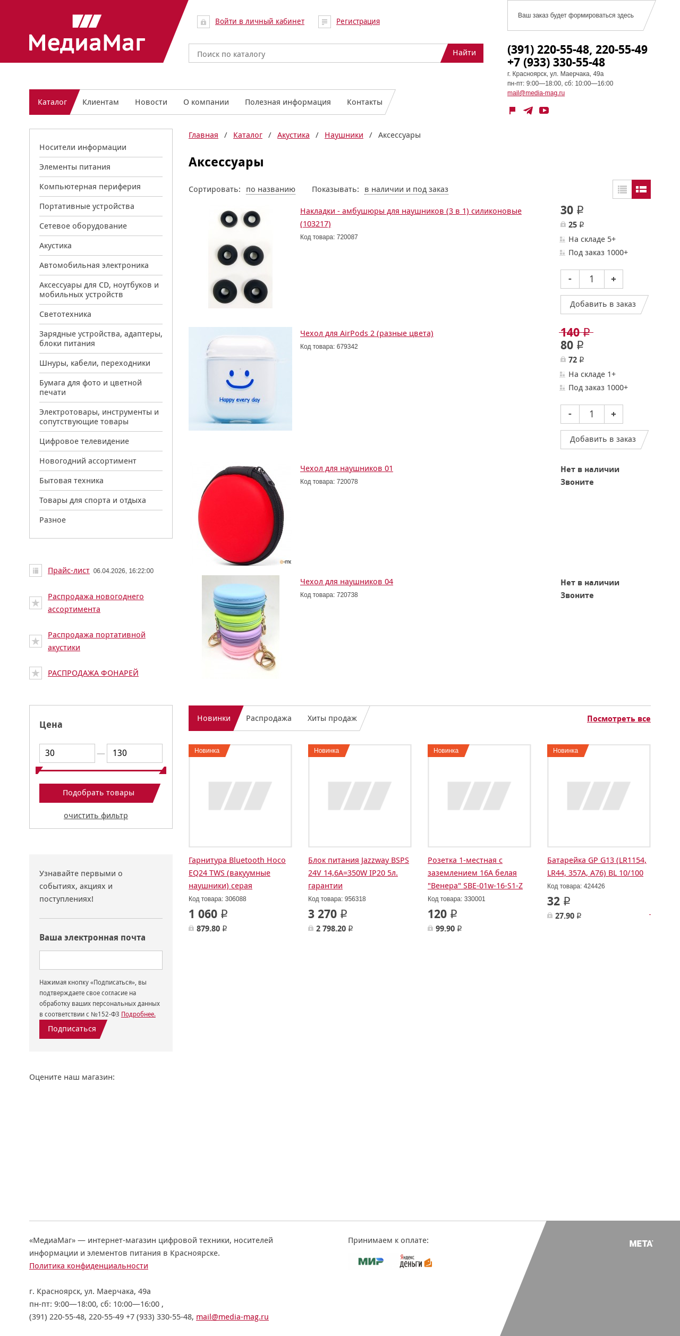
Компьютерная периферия (90, 186)
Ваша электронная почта (92, 937)
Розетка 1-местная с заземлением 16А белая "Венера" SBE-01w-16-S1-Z (475, 872)
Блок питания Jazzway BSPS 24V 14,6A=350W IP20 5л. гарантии (358, 872)
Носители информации (82, 147)
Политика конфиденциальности (88, 1266)
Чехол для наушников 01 (346, 468)
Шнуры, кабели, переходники (94, 363)
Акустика (55, 245)
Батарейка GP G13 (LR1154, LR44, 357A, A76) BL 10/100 (597, 866)
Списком (641, 189)
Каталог (247, 135)
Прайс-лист (69, 570)
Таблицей (622, 189)
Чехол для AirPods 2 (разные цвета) (367, 333)
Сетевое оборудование (83, 226)
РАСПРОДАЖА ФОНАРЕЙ (93, 673)
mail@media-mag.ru (536, 93)
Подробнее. (138, 1014)
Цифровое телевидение (84, 441)
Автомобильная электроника (94, 265)
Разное (52, 520)
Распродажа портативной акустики (97, 640)
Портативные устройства (86, 206)
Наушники (344, 135)
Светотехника (65, 314)
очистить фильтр (96, 815)
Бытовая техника (71, 480)
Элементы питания (74, 167)
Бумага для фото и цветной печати (90, 387)
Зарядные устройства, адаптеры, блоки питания (101, 338)
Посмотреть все (619, 718)
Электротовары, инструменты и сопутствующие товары (99, 416)
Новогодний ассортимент (88, 461)
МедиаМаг (87, 34)
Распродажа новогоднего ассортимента (96, 602)
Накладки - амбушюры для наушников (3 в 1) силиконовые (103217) (411, 217)
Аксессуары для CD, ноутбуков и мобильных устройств (99, 289)
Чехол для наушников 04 (346, 581)
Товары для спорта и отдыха (92, 500)
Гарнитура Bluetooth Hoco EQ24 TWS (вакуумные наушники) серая (237, 872)
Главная (203, 135)
